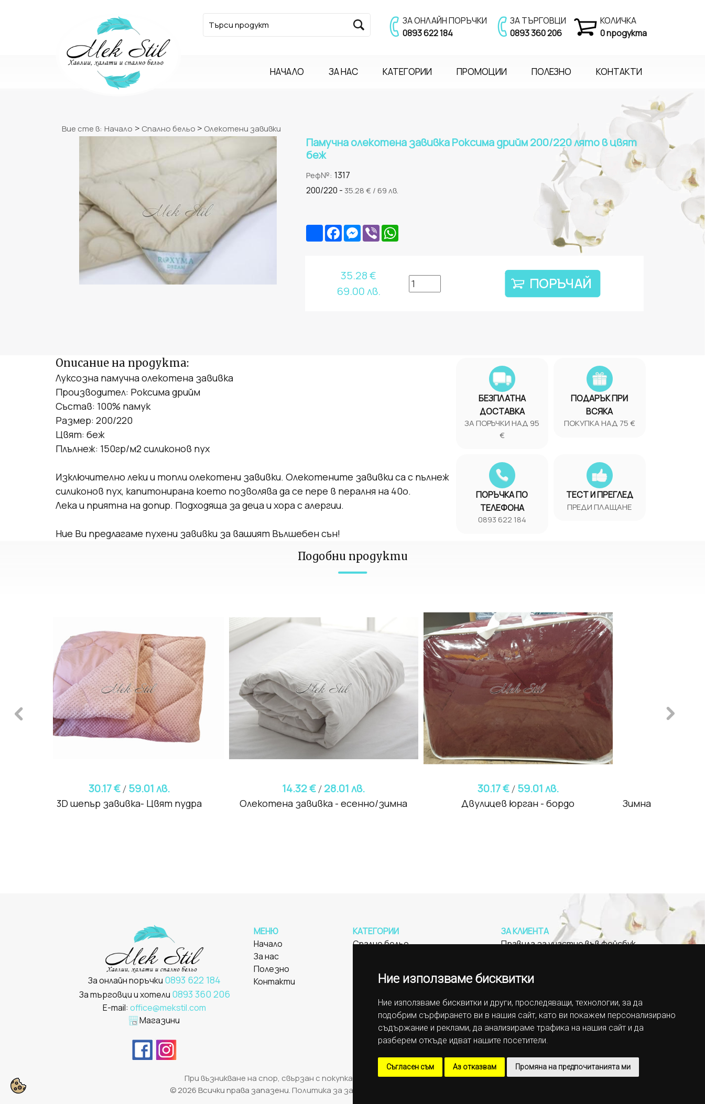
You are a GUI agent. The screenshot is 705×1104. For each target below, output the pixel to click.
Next (670, 712)
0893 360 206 (536, 33)
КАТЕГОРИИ (407, 71)
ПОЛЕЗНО (551, 71)
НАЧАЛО (287, 71)
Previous (19, 712)
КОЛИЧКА (618, 20)
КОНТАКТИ (619, 71)
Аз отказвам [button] (474, 1067)
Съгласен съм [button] (410, 1067)
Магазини (159, 1020)
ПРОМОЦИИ (482, 71)
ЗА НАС (343, 71)
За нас (266, 956)
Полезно (271, 969)
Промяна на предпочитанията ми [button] (573, 1067)
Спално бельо (169, 128)
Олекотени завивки (242, 128)
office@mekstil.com (168, 1007)
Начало (118, 128)
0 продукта (623, 33)
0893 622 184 (428, 33)
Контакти (274, 981)
